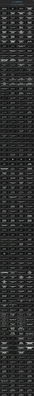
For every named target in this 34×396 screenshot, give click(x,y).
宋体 (15, 4)
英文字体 (21, 4)
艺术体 (17, 4)
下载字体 (7, 10)
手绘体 (18, 4)
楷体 (14, 4)
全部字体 (11, 4)
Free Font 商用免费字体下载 (17, 1)
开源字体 (23, 4)
